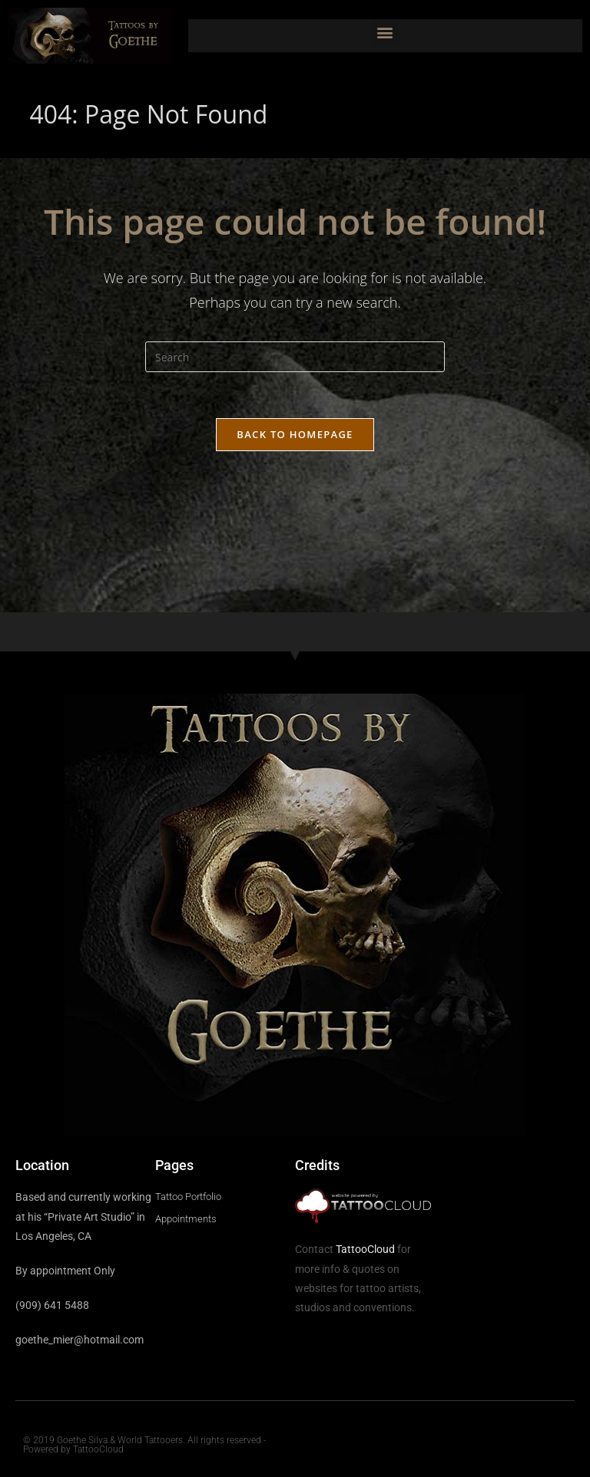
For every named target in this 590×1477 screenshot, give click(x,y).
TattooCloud (365, 1249)
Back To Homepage (295, 434)
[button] (385, 32)
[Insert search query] (295, 356)
